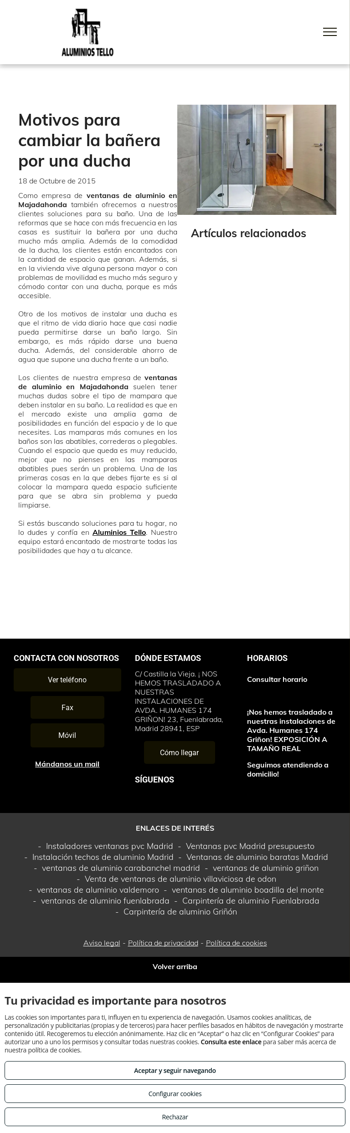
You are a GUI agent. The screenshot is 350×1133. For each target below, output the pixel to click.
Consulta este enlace (231, 1041)
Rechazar (175, 1117)
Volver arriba (175, 966)
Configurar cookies (175, 1093)
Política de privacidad (163, 942)
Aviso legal (101, 942)
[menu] (330, 32)
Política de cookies (236, 942)
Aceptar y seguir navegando (175, 1070)
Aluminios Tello (119, 532)
